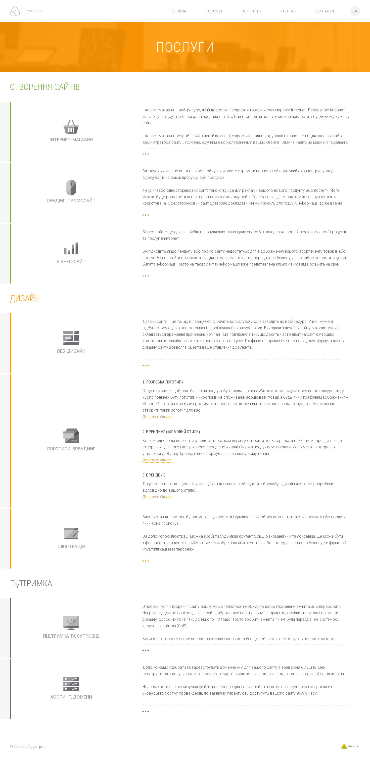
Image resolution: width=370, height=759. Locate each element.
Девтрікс (38, 747)
